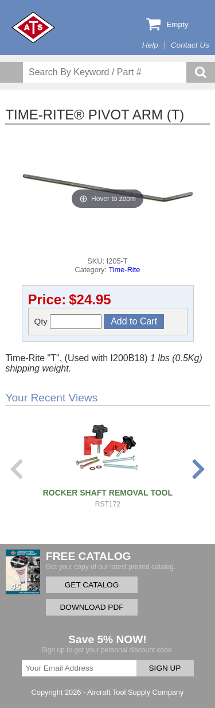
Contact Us (190, 45)
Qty (68, 321)
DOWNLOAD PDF (91, 607)
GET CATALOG (92, 585)
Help (150, 45)
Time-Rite (124, 269)
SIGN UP (165, 668)
